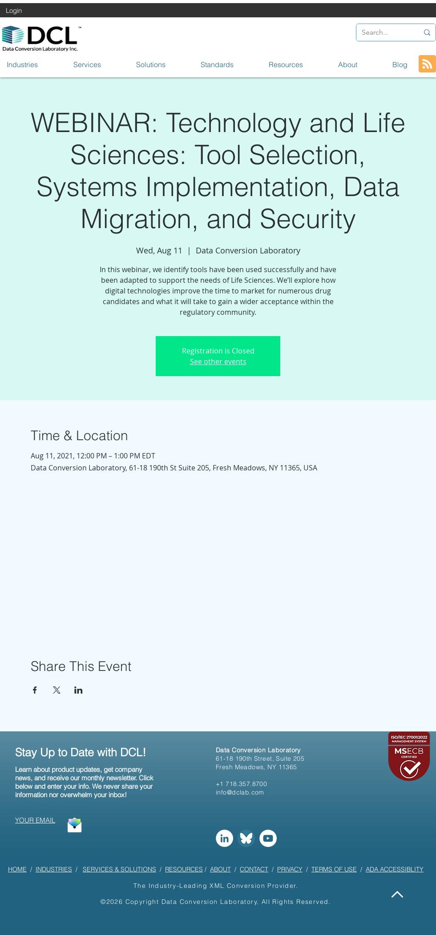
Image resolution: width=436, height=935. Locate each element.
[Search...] (383, 32)
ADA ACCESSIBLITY (395, 869)
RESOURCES (184, 869)
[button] (33, 64)
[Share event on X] (56, 690)
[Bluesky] (246, 838)
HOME (17, 869)
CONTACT (254, 869)
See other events (218, 361)
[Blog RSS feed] (427, 64)
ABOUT (220, 869)
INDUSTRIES (54, 869)
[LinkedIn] (224, 838)
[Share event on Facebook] (35, 690)
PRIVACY (290, 869)
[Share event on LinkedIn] (78, 690)
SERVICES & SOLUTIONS (119, 869)
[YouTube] (268, 838)
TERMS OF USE (334, 869)
